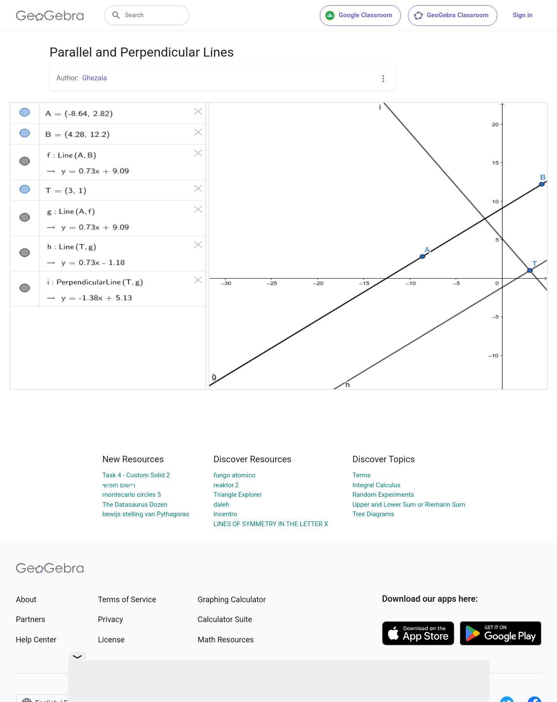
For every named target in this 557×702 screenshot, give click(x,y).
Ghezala (94, 78)
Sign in (523, 15)
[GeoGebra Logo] (50, 15)
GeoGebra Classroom (451, 15)
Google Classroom (358, 15)
